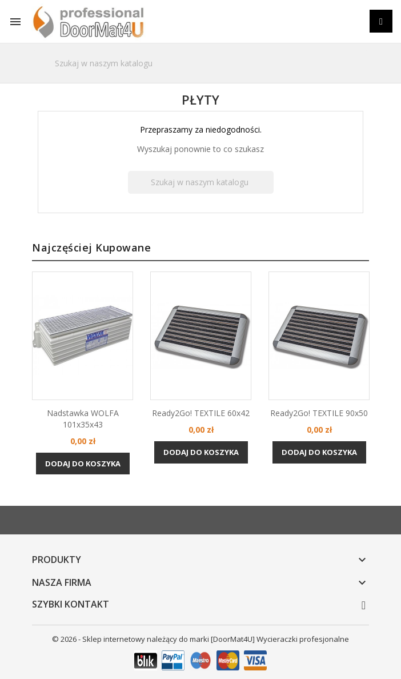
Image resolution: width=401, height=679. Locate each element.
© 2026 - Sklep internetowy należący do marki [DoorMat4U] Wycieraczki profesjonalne (200, 639)
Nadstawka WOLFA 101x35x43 (83, 419)
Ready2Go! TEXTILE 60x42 (201, 413)
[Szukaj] (200, 63)
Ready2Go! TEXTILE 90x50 (319, 413)
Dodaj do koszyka (83, 463)
